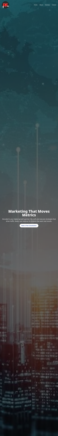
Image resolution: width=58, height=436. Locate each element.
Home (35, 5)
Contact (54, 5)
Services (47, 5)
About (41, 5)
